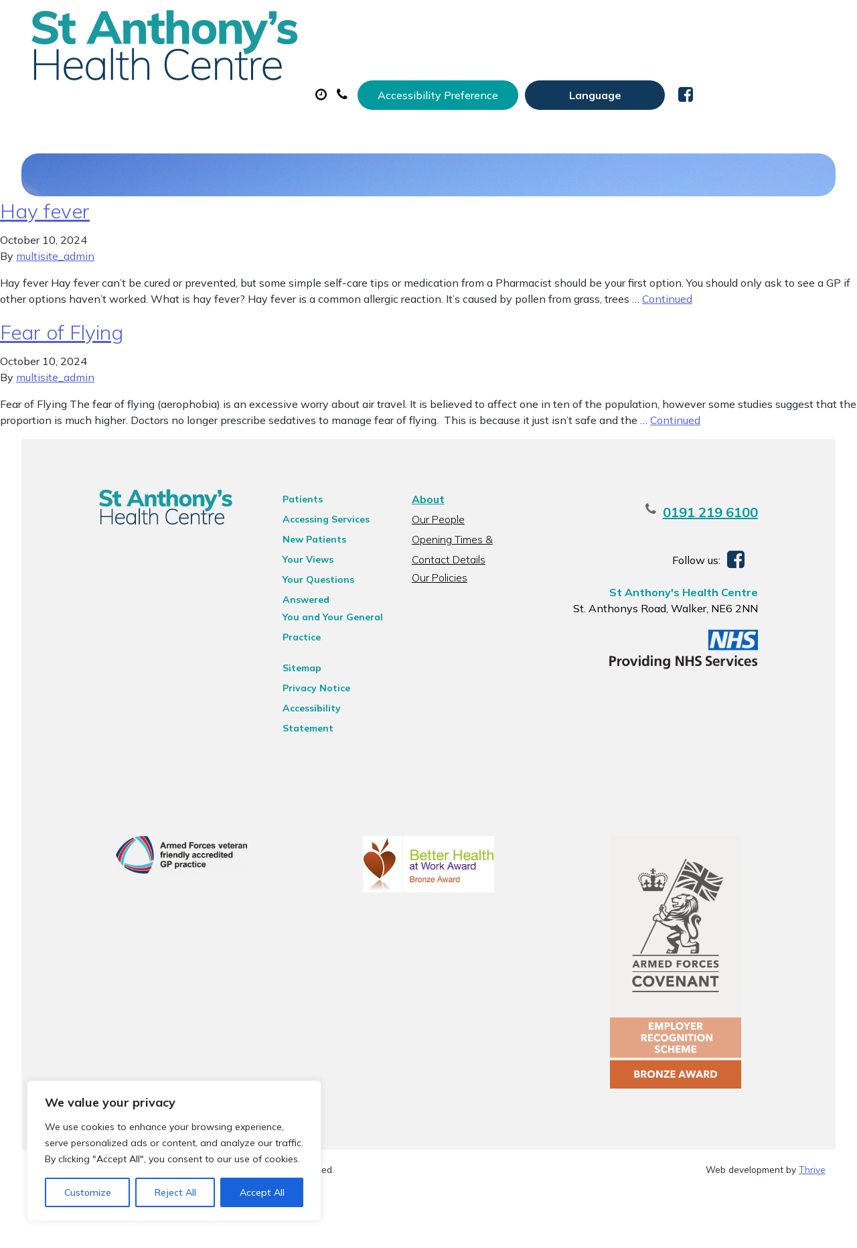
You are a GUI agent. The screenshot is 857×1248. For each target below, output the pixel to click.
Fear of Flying (61, 390)
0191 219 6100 (747, 569)
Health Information (364, 113)
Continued (667, 356)
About (210, 66)
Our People (436, 576)
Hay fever (45, 268)
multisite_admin (55, 313)
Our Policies (437, 635)
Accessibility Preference (570, 24)
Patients (286, 557)
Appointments (330, 66)
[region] (174, 1151)
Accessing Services (310, 577)
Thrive (812, 1227)
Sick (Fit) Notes (585, 66)
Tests (688, 66)
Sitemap (285, 708)
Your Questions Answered (327, 637)
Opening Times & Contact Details (471, 598)
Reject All (175, 1192)
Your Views (291, 617)
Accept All (262, 1192)
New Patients (221, 113)
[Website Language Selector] (727, 25)
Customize (87, 1192)
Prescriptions (461, 66)
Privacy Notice (300, 728)
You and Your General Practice (316, 659)
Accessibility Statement (322, 748)
